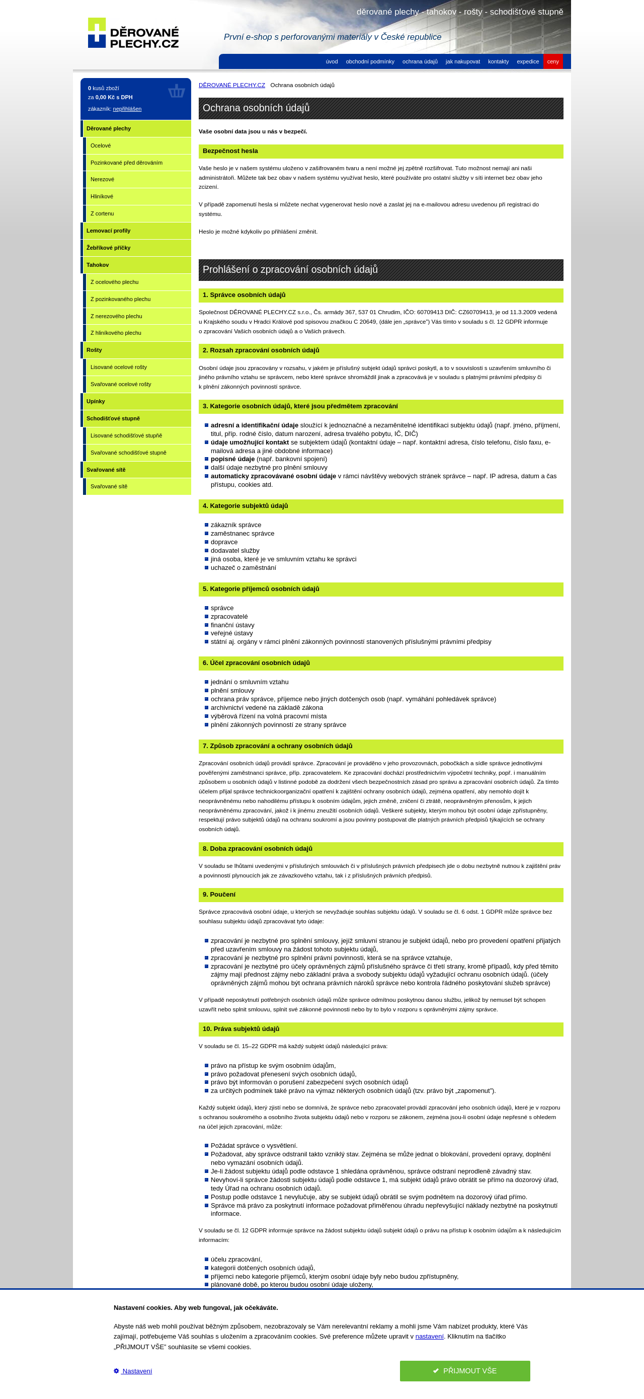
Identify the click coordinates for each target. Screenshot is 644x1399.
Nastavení (133, 1371)
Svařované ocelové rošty (121, 384)
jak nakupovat (463, 61)
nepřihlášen (127, 109)
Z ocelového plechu (114, 282)
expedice (528, 61)
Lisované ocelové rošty (119, 367)
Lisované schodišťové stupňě (126, 435)
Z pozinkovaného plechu (120, 299)
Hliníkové (102, 196)
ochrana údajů (420, 61)
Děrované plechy (109, 128)
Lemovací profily (108, 231)
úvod (332, 61)
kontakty (498, 61)
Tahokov (98, 265)
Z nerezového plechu (116, 316)
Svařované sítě (106, 470)
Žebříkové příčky (108, 248)
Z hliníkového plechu (116, 333)
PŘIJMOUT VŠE (465, 1371)
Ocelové (101, 145)
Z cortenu (102, 213)
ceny (553, 61)
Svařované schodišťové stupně (129, 453)
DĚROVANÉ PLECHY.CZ (232, 85)
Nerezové (102, 179)
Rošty (94, 350)
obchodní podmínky (370, 61)
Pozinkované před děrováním (127, 163)
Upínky (96, 401)
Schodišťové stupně (113, 418)
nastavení (430, 1336)
